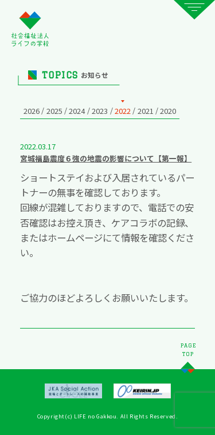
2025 (54, 110)
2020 (168, 110)
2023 (100, 110)
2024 (77, 110)
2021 (146, 110)
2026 (32, 110)
